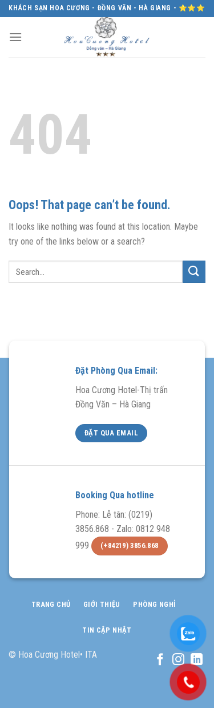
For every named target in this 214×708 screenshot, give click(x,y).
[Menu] (15, 37)
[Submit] (194, 272)
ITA (91, 654)
